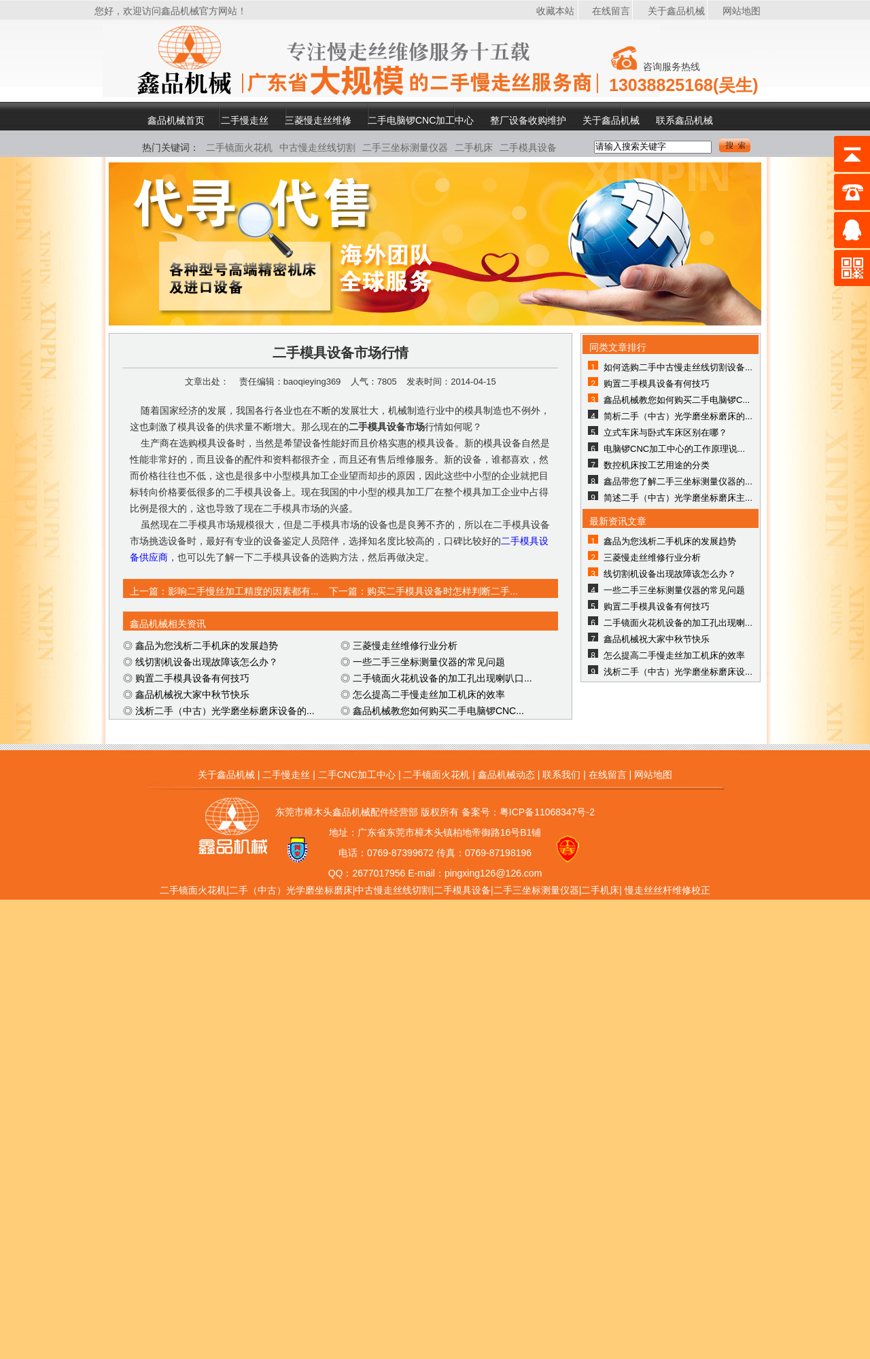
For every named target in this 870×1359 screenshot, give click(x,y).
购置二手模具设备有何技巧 (192, 678)
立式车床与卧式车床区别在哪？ (665, 432)
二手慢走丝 (244, 120)
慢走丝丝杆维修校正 (667, 890)
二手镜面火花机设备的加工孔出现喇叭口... (442, 678)
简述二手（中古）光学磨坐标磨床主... (678, 498)
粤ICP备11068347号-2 (547, 812)
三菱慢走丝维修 (318, 120)
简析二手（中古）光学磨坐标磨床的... (678, 416)
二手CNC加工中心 (357, 774)
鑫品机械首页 (176, 120)
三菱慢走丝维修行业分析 (405, 645)
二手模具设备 (528, 147)
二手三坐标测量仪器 (405, 147)
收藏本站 (555, 10)
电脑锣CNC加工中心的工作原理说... (674, 449)
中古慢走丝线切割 (317, 147)
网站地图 (742, 10)
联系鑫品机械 (684, 120)
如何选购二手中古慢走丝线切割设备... (678, 367)
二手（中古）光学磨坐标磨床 (291, 890)
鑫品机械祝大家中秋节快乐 (192, 694)
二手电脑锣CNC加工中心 (421, 120)
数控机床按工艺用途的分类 (657, 465)
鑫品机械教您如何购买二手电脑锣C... (677, 400)
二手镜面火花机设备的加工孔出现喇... (678, 623)
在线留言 (611, 10)
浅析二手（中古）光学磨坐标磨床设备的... (225, 710)
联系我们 (561, 774)
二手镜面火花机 (239, 147)
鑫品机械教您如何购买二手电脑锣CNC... (438, 710)
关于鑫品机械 (676, 10)
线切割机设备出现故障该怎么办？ (206, 661)
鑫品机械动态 (506, 774)
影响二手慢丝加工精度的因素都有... (243, 591)
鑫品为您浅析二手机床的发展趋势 (206, 645)
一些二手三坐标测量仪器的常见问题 (429, 661)
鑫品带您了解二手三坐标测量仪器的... (678, 481)
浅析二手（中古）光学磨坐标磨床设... (678, 672)
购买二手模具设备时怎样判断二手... (442, 591)
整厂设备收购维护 (528, 120)
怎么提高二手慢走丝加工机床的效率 (429, 694)
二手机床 (474, 147)
